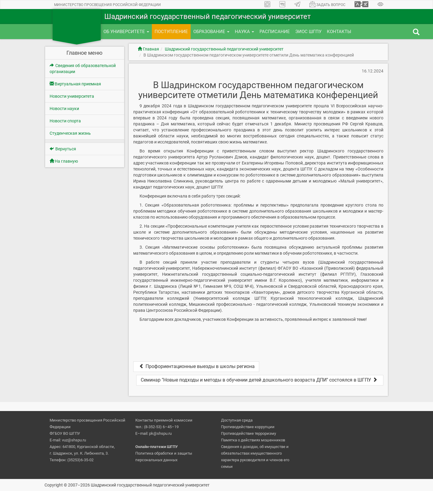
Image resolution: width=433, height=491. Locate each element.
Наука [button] (244, 31)
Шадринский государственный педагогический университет (224, 49)
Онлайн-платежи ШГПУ (156, 446)
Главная (148, 49)
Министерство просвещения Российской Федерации (107, 5)
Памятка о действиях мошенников (253, 440)
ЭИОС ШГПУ (308, 31)
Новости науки (64, 108)
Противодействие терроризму (248, 433)
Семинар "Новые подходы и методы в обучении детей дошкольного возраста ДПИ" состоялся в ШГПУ (260, 380)
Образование (211, 31)
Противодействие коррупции (248, 427)
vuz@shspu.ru (74, 440)
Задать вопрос (327, 4)
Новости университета (72, 96)
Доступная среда (237, 420)
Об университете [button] (126, 31)
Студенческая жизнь (70, 133)
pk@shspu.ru (160, 433)
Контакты (339, 31)
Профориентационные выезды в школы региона (196, 366)
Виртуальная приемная (75, 83)
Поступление (171, 31)
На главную (64, 161)
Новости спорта (65, 120)
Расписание (274, 31)
